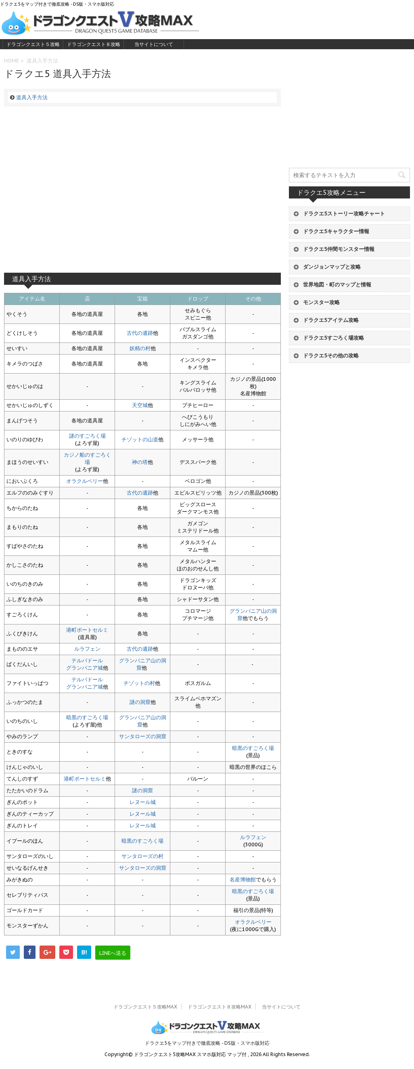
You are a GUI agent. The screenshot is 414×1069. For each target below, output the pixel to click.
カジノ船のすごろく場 (87, 458)
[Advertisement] (142, 189)
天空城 (140, 405)
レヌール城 (143, 802)
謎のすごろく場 (87, 435)
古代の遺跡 (140, 333)
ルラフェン (87, 648)
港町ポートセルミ (87, 629)
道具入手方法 (32, 97)
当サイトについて (153, 44)
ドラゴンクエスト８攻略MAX (93, 45)
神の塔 (140, 462)
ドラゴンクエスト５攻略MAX (33, 45)
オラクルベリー (84, 481)
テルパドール (87, 660)
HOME (11, 60)
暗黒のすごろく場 (87, 717)
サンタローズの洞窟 (142, 736)
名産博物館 (243, 879)
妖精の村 (140, 348)
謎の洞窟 (140, 702)
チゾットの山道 (139, 439)
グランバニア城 (84, 667)
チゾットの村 (139, 683)
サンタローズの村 (142, 856)
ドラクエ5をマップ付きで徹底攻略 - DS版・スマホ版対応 (207, 1043)
